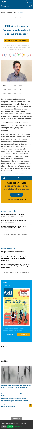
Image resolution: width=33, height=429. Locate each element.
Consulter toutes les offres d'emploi (15, 235)
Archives (16, 339)
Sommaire (9, 335)
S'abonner (16, 195)
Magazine (9, 12)
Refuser (4, 426)
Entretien (20, 12)
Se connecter (21, 199)
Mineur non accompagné (12, 89)
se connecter (25, 1)
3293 (15, 12)
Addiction (6, 85)
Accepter (10, 426)
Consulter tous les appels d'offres (15, 273)
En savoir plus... (18, 426)
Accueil (3, 12)
